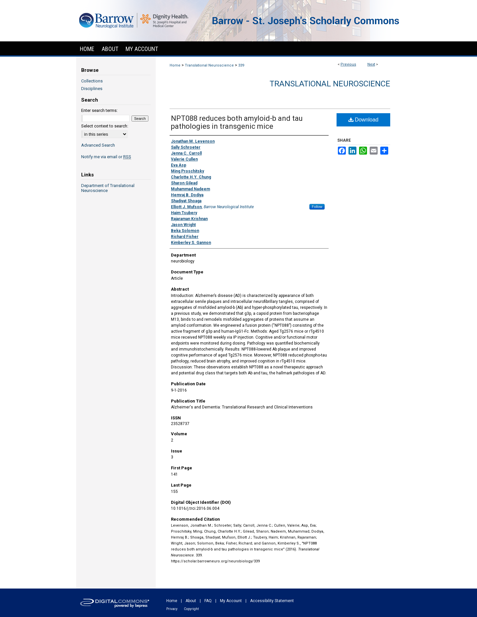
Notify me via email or (106, 156)
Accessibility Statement (272, 600)
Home (175, 65)
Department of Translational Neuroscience (107, 188)
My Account (231, 600)
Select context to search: (104, 125)
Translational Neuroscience (209, 65)
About (191, 600)
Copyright (191, 609)
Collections (92, 80)
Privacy (172, 609)
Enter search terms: (99, 110)
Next (371, 64)
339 (241, 65)
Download (363, 119)
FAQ (208, 600)
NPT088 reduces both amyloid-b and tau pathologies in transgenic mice (237, 122)
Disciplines (91, 88)
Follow (317, 207)
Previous (348, 64)
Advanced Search (98, 145)
